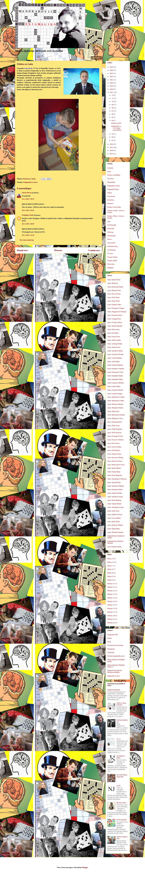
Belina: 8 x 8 (111, 573)
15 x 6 (119, 739)
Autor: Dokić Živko (113, 301)
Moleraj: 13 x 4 (112, 594)
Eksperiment (111, 182)
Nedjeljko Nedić (27, 215)
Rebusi (109, 638)
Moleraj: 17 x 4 (112, 612)
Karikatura (110, 200)
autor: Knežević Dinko (114, 547)
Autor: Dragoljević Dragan (115, 308)
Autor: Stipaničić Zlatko (115, 489)
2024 (111, 70)
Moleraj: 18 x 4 (112, 615)
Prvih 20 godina (122, 820)
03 (113, 134)
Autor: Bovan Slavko (114, 294)
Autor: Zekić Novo (113, 511)
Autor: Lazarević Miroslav (115, 383)
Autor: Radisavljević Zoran (115, 465)
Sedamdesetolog (112, 246)
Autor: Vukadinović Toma (115, 507)
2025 (111, 67)
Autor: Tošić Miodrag (114, 500)
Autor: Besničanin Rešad (115, 287)
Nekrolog (110, 232)
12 (113, 95)
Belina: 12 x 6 (111, 562)
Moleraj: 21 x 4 (112, 619)
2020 (111, 83)
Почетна (58, 250)
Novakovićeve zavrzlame (115, 645)
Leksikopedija (111, 225)
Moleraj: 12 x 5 (112, 587)
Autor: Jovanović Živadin (115, 354)
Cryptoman (110, 652)
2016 (111, 144)
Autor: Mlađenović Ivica (115, 418)
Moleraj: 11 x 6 (112, 584)
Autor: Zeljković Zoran (114, 514)
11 (112, 98)
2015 (111, 147)
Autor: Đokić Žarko (113, 521)
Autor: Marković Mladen (115, 404)
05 (113, 117)
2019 (111, 86)
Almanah (110, 168)
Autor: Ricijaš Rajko (113, 472)
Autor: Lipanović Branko (115, 390)
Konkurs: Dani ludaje (114, 207)
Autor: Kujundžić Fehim (115, 379)
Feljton (109, 193)
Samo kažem (111, 243)
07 (113, 111)
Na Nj (118, 786)
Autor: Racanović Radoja (115, 457)
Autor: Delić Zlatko (113, 297)
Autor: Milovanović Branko (116, 415)
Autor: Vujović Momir (114, 504)
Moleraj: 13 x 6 (112, 598)
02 (113, 137)
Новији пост (22, 250)
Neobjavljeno (111, 236)
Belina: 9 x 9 (111, 580)
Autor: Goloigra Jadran (114, 322)
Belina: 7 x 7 (111, 566)
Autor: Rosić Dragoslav (114, 475)
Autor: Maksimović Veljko (115, 400)
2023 (111, 73)
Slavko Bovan (27, 193)
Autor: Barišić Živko (113, 280)
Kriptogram (111, 649)
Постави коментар (27, 240)
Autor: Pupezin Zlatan (114, 454)
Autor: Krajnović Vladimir (115, 368)
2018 (111, 89)
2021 (111, 80)
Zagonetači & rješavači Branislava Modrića (114, 671)
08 (113, 108)
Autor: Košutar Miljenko (115, 365)
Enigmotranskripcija (113, 690)
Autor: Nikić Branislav (114, 432)
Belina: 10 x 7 (111, 559)
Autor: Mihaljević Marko (115, 408)
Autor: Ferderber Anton (114, 315)
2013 (111, 154)
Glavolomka (111, 196)
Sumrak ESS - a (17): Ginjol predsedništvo (116, 128)
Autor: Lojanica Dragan (114, 393)
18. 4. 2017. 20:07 (28, 224)
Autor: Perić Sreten (113, 443)
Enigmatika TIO (112, 635)
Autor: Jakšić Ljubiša (114, 340)
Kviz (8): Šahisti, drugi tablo (122, 776)
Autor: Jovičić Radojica (114, 358)
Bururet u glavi (121, 803)
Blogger (85, 867)
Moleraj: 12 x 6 (112, 591)
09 (113, 104)
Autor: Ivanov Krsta (113, 337)
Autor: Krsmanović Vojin (115, 372)
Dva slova (110, 178)
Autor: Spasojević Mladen (115, 486)
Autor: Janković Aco (113, 347)
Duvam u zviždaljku (113, 175)
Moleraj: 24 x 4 (112, 623)
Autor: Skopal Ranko (114, 482)
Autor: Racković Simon (114, 461)
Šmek (109, 642)
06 (113, 114)
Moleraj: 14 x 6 (112, 601)
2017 (111, 92)
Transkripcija (111, 250)
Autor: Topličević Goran (115, 497)
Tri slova (110, 253)
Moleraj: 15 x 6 (112, 608)
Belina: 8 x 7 (111, 569)
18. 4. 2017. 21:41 (28, 235)
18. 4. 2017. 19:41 (28, 210)
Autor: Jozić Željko (113, 361)
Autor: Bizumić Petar (114, 290)
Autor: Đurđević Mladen (115, 525)
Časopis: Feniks (112, 257)
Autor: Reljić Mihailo (114, 468)
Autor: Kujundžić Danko (115, 376)
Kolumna (110, 203)
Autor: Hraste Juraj (113, 329)
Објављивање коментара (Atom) (65, 258)
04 (113, 120)
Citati (109, 171)
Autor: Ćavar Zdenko (114, 518)
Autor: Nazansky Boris (114, 422)
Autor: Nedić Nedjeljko (114, 429)
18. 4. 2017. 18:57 (28, 199)
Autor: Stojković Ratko (114, 493)
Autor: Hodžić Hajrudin (114, 326)
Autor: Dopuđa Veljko (114, 305)
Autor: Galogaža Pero (114, 319)
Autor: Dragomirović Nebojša (116, 312)
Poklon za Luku (116, 123)
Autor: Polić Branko (113, 450)
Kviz (108, 221)
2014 (111, 150)
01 (113, 140)
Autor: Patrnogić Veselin (115, 436)
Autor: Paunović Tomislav (115, 440)
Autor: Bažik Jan (112, 283)
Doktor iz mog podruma (121, 704)
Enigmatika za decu (30, 182)
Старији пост (94, 250)
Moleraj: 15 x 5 (112, 605)
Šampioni (110, 268)
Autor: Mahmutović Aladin (115, 397)
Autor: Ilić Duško (112, 333)
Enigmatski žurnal (113, 189)
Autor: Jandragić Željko (114, 344)
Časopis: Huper (112, 260)
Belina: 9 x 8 (111, 576)
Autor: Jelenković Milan (115, 351)
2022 (111, 76)
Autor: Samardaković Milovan (116, 479)
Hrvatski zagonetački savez (115, 656)
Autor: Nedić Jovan (113, 425)
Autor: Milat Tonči (113, 411)
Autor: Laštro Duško (113, 386)
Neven (109, 239)
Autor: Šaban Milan (113, 529)
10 (113, 101)
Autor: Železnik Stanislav (115, 532)
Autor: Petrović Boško (114, 447)
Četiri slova (111, 264)
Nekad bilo (110, 228)
